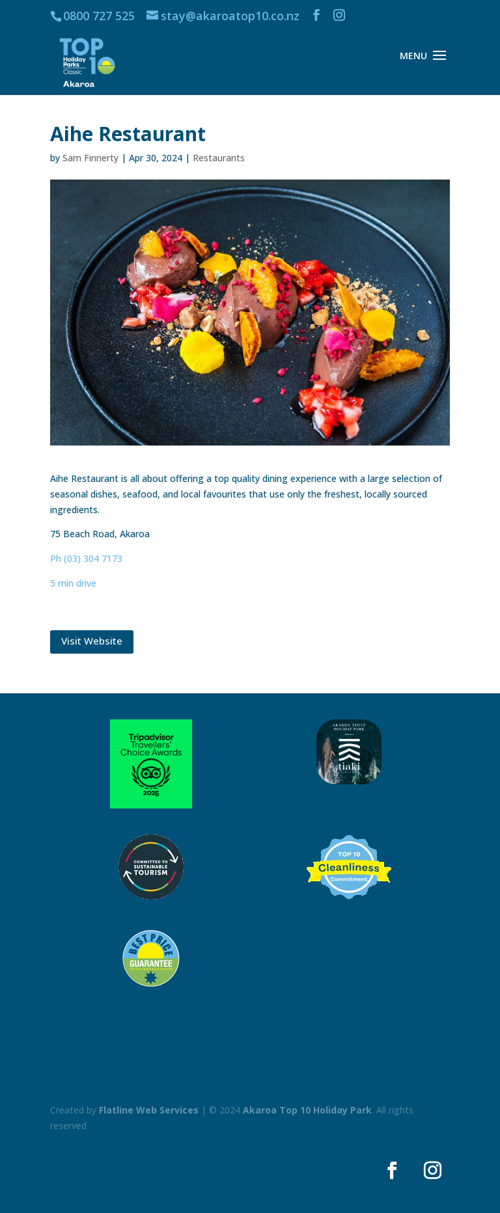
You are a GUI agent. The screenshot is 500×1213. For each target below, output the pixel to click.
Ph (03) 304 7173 (86, 558)
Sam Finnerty (90, 158)
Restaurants (219, 158)
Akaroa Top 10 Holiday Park (307, 1110)
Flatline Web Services (149, 1110)
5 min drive (73, 583)
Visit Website (91, 640)
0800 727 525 (99, 15)
